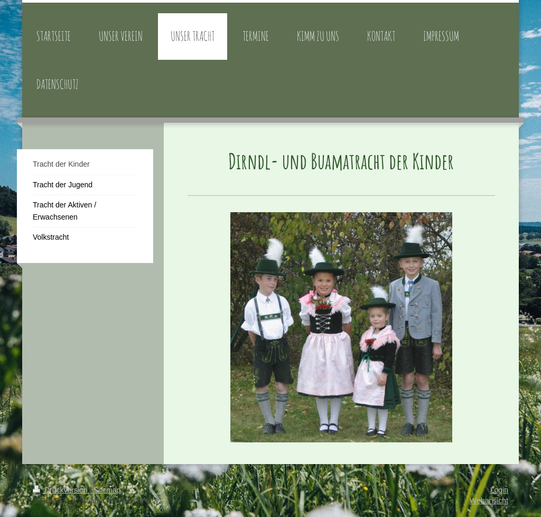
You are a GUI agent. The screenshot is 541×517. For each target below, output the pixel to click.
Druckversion (61, 490)
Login (499, 490)
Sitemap (107, 490)
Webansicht (489, 500)
